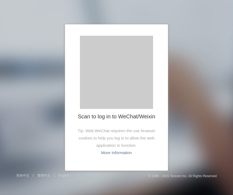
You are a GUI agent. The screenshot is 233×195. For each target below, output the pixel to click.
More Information (116, 152)
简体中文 (22, 175)
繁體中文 (43, 175)
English (64, 175)
